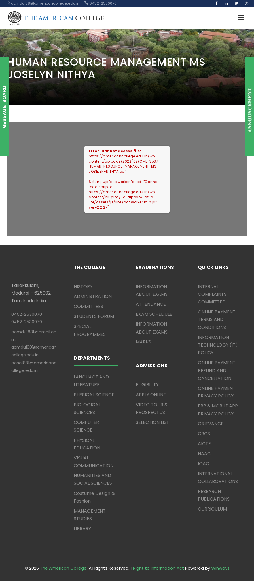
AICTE (204, 443)
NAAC (204, 453)
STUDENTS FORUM (94, 316)
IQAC (203, 463)
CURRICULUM (212, 509)
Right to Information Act (158, 568)
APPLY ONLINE (151, 395)
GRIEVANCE (210, 423)
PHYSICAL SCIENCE (94, 395)
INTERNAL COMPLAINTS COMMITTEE (212, 294)
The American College (63, 568)
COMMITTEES (88, 306)
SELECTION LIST (152, 422)
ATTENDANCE (151, 304)
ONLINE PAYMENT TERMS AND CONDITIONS (217, 319)
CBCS (204, 433)
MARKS (143, 342)
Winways (220, 568)
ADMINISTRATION (93, 296)
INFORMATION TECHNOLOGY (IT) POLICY (218, 345)
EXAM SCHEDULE (154, 314)
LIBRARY (82, 528)
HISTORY (83, 286)
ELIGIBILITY (147, 384)
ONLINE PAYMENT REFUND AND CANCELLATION (217, 370)
